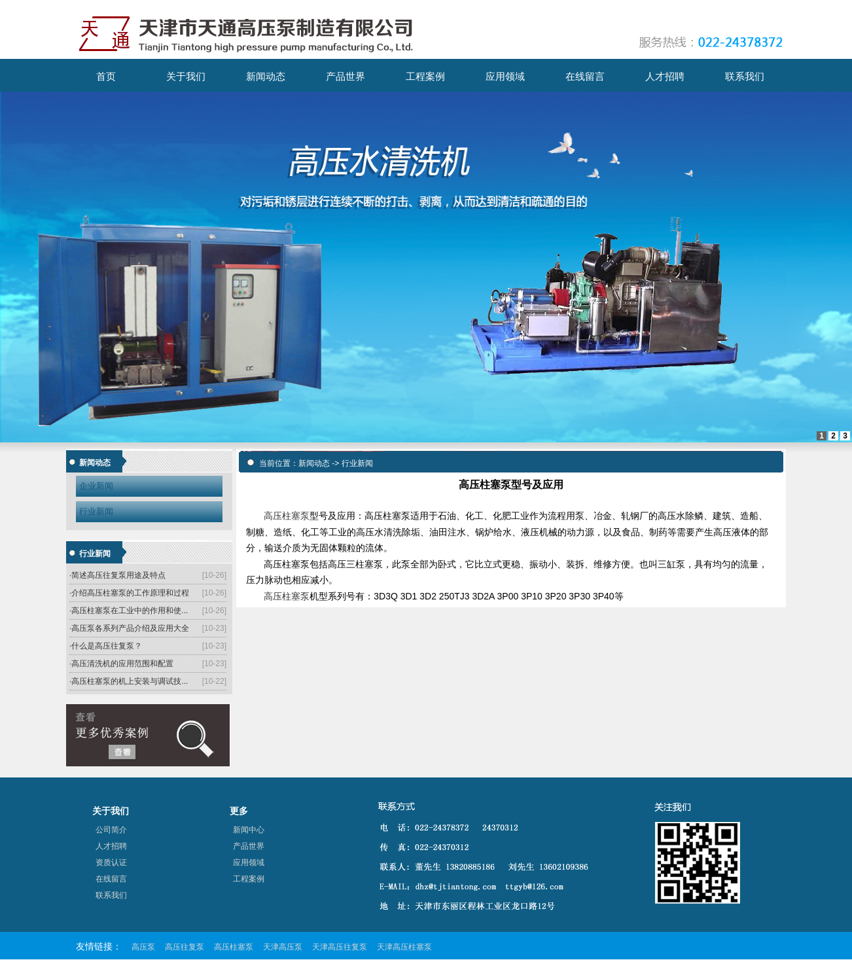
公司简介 (111, 829)
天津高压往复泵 (339, 947)
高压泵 (143, 947)
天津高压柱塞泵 (404, 947)
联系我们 (111, 895)
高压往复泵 (184, 947)
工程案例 (248, 878)
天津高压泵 (282, 947)
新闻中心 (248, 829)
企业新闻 (96, 486)
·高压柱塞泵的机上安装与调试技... (128, 681)
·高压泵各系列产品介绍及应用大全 (129, 628)
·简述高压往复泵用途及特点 (117, 575)
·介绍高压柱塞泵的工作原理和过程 (129, 592)
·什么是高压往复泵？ (105, 645)
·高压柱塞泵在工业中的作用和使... (128, 610)
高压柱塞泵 (287, 515)
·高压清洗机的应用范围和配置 (121, 663)
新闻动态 (314, 463)
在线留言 (111, 878)
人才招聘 (111, 846)
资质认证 (111, 862)
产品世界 (248, 846)
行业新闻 (96, 511)
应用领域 (248, 862)
